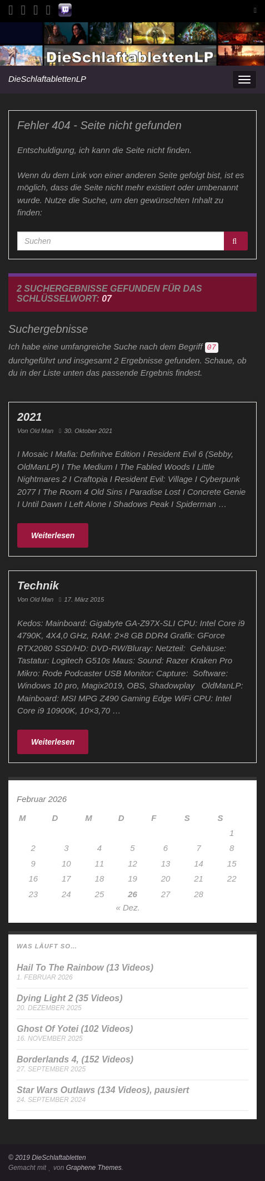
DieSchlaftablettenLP (47, 78)
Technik (38, 585)
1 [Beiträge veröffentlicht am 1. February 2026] (231, 833)
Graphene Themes (94, 1168)
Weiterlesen (52, 535)
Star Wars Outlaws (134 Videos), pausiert (103, 1090)
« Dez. (127, 907)
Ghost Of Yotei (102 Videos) (75, 1029)
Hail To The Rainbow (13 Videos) (85, 967)
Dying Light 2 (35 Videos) (70, 998)
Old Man (42, 430)
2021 (29, 417)
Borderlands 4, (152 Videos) (75, 1059)
